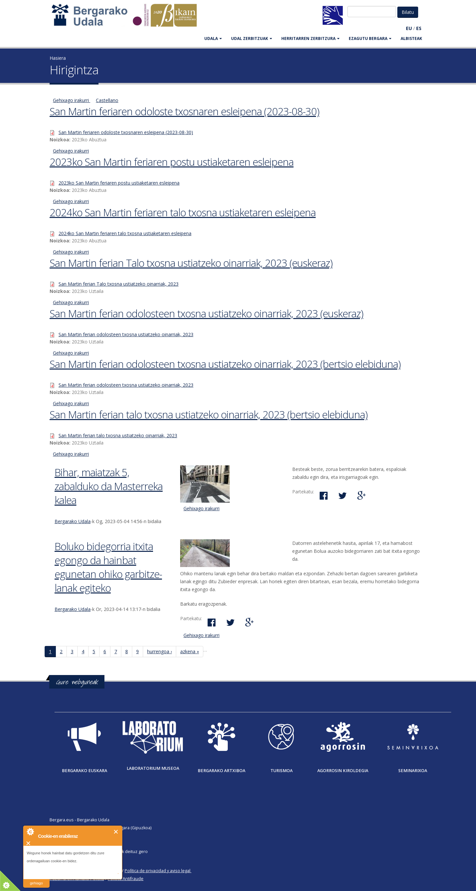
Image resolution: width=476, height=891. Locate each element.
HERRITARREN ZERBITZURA (310, 38)
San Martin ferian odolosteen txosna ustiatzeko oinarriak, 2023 (126, 334)
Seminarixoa (412, 770)
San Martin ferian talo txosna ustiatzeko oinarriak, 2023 (118, 435)
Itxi (116, 832)
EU (409, 28)
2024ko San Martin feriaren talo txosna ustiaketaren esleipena (183, 212)
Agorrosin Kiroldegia (342, 770)
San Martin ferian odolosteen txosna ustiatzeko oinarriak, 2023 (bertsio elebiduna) (225, 364)
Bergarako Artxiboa (221, 770)
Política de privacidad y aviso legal (157, 870)
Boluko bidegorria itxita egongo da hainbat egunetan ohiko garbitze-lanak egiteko (108, 567)
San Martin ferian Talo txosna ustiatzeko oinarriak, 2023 (118, 284)
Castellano (107, 100)
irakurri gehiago (36, 879)
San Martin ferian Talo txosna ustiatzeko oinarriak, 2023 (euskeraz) (191, 263)
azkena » (189, 651)
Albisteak (411, 38)
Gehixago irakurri (71, 100)
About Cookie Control (30, 831)
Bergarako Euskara (84, 770)
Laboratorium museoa (153, 768)
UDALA (213, 38)
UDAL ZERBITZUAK (251, 38)
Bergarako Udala (73, 521)
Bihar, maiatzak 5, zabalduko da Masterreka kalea (109, 486)
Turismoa (281, 770)
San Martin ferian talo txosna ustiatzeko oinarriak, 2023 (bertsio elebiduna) (209, 414)
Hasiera (58, 58)
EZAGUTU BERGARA (370, 38)
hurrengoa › (159, 651)
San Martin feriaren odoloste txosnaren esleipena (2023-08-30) (184, 111)
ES (418, 28)
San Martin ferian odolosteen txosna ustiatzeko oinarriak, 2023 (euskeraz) (206, 313)
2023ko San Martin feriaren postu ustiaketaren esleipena (172, 162)
